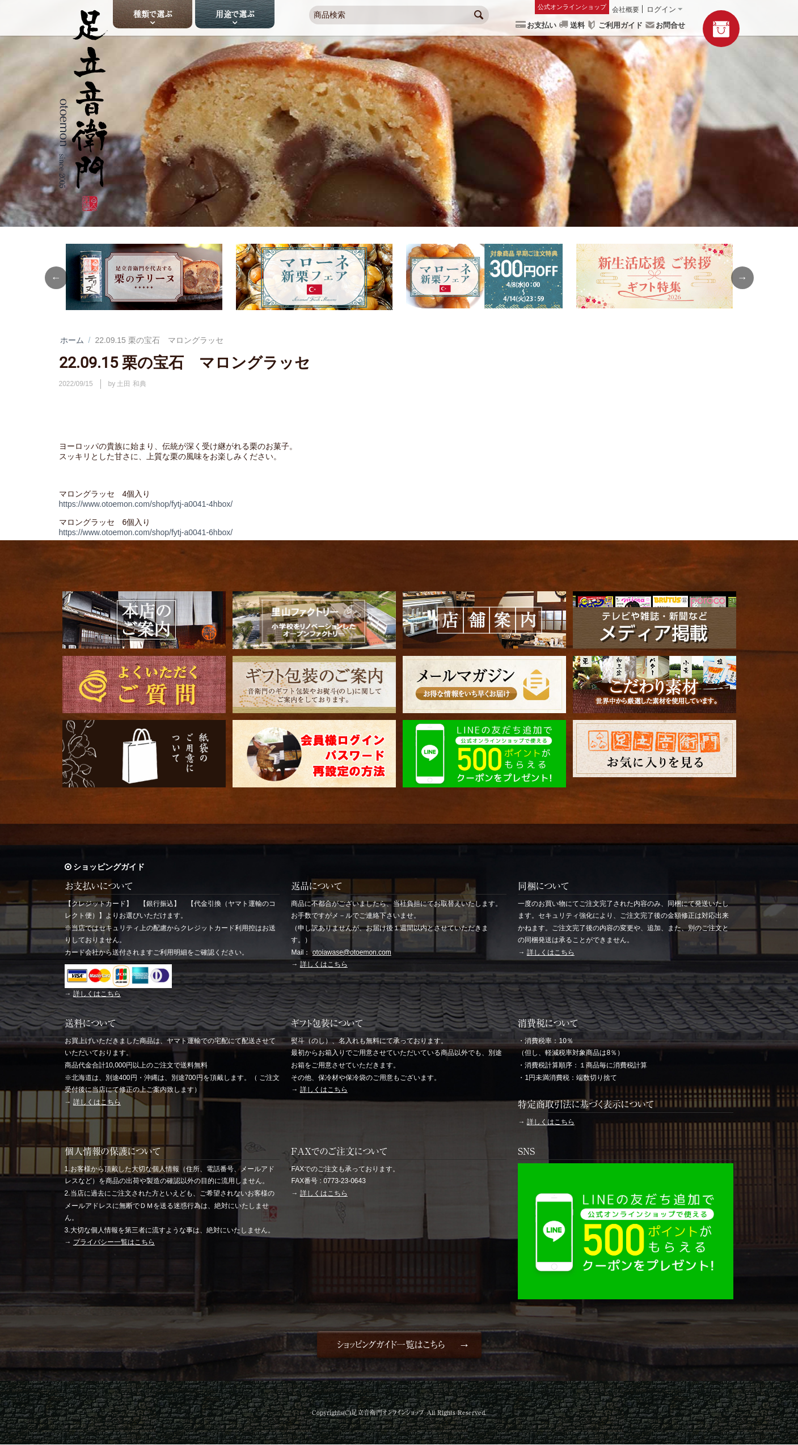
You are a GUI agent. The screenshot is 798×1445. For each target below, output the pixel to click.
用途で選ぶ (235, 14)
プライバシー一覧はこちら (114, 1242)
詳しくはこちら (97, 994)
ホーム (72, 340)
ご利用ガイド (620, 25)
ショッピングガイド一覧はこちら (390, 1344)
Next (742, 277)
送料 (577, 25)
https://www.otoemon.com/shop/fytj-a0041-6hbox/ (146, 532)
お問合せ (670, 25)
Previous (56, 277)
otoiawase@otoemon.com (352, 952)
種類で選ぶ (152, 14)
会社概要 (625, 10)
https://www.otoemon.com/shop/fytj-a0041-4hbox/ (146, 503)
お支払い (541, 25)
